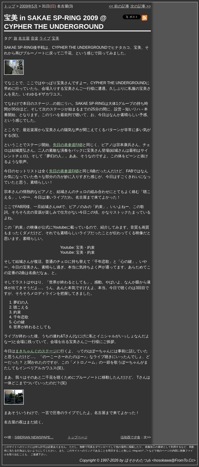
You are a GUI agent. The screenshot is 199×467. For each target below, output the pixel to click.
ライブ (45, 38)
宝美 (55, 38)
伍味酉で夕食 (130, 437)
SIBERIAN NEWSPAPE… (34, 437)
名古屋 (24, 38)
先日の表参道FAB (67, 145)
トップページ (77, 437)
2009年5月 (29, 6)
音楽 (34, 38)
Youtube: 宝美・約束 (77, 247)
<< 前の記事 (119, 6)
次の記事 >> (140, 6)
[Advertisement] (174, 74)
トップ (9, 6)
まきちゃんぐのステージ (36, 351)
